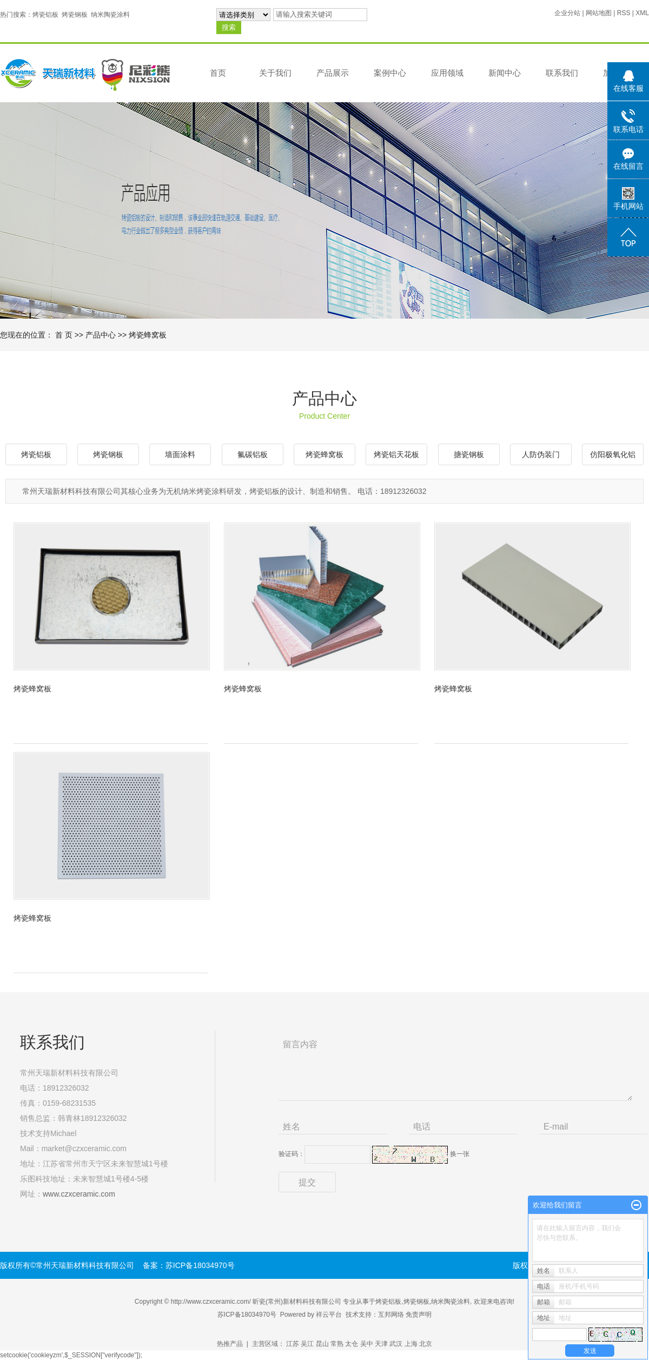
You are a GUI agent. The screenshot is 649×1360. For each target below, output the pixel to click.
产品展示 (332, 72)
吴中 (366, 1344)
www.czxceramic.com (79, 1194)
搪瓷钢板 (469, 454)
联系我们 (562, 72)
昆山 (322, 1344)
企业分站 (567, 13)
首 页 (63, 335)
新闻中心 (504, 72)
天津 (381, 1344)
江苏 (292, 1344)
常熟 (336, 1344)
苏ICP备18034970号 (246, 1314)
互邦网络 (391, 1314)
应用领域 (447, 72)
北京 (425, 1344)
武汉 (395, 1344)
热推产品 (230, 1344)
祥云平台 (329, 1314)
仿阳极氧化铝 (612, 454)
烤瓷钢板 (75, 14)
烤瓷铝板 (45, 14)
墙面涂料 (180, 454)
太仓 (351, 1344)
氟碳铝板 (252, 454)
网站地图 (599, 13)
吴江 (307, 1344)
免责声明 (419, 1314)
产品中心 (100, 335)
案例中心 (390, 72)
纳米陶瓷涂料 (110, 14)
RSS (624, 13)
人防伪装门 (541, 454)
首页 (218, 72)
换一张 (459, 1154)
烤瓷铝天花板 (396, 454)
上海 (411, 1344)
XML (642, 13)
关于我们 (275, 72)
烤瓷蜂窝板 (148, 335)
